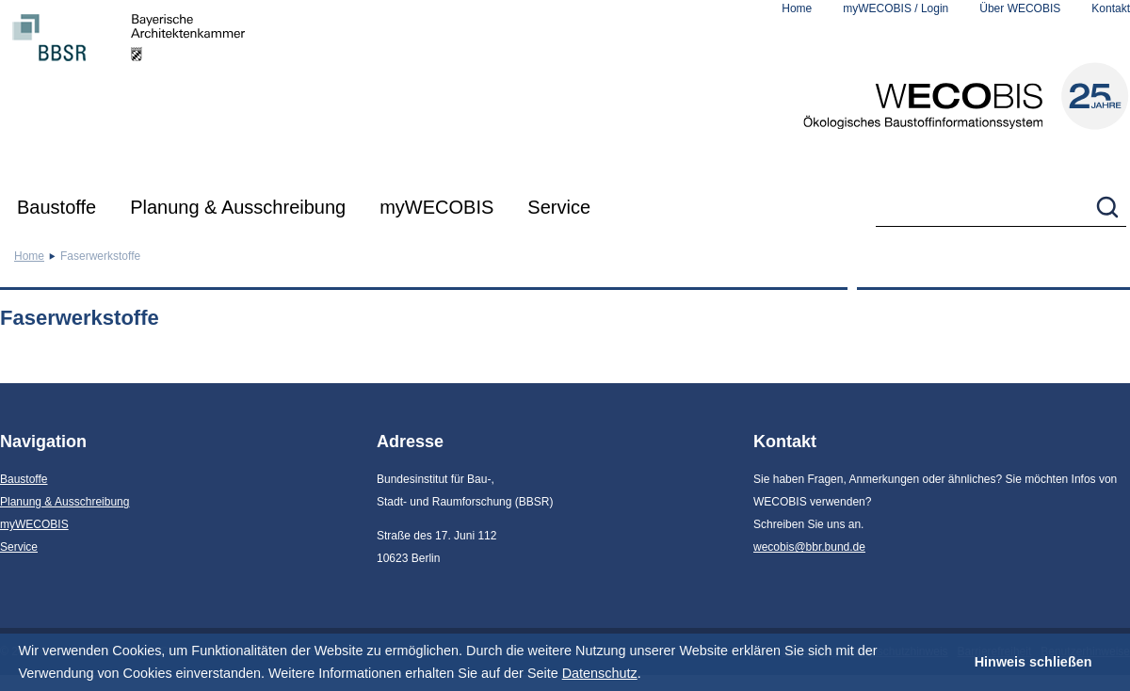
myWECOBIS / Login (895, 8)
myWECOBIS (436, 207)
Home (797, 8)
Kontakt (1110, 8)
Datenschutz (600, 673)
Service (558, 207)
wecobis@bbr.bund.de (809, 547)
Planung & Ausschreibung (238, 207)
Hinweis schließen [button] (1033, 661)
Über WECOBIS (1019, 8)
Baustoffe (56, 207)
